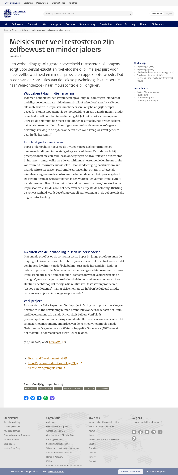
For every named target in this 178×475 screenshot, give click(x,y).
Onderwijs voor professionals (17, 435)
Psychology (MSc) (145, 69)
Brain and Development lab (46, 358)
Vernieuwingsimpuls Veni (45, 368)
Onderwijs (33, 24)
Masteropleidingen (12, 426)
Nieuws (15, 30)
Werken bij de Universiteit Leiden (104, 422)
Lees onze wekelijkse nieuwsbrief (147, 422)
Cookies (92, 452)
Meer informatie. (56, 471)
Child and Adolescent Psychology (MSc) (155, 72)
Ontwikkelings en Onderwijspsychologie (147, 99)
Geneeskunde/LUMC (55, 431)
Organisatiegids (58, 3)
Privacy (92, 457)
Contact (92, 461)
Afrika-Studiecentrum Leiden (59, 452)
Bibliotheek (73, 3)
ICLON (49, 461)
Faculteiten (106, 24)
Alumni (143, 24)
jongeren (89, 388)
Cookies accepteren (130, 471)
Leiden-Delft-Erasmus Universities (104, 439)
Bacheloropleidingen (13, 422)
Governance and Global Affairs (60, 435)
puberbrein (103, 388)
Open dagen (9, 444)
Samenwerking (87, 24)
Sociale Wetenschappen (148, 92)
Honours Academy (54, 457)
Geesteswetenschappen (57, 426)
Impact (92, 435)
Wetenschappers (52, 24)
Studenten (28, 3)
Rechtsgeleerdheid (54, 439)
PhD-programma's (12, 431)
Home (6, 30)
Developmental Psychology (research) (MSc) (155, 79)
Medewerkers (42, 3)
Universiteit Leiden (12, 3)
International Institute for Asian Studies (64, 465)
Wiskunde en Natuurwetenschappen (63, 448)
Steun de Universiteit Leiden (101, 426)
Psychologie (142, 95)
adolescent (30, 388)
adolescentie (45, 388)
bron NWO (55, 342)
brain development (72, 388)
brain (57, 388)
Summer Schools (11, 439)
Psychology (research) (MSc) (150, 75)
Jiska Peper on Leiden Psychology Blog (53, 363)
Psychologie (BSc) (145, 66)
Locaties (92, 444)
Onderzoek (17, 24)
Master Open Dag (12, 448)
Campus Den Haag (125, 24)
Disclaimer (93, 448)
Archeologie (51, 422)
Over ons (70, 24)
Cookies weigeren (157, 471)
